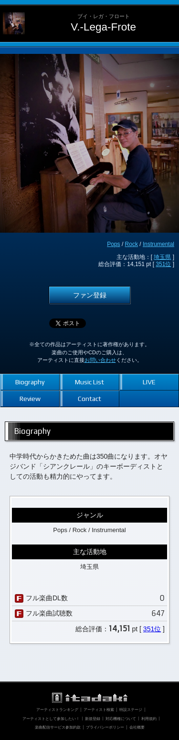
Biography (29, 382)
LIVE (149, 382)
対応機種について (120, 718)
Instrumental (158, 244)
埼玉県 (162, 257)
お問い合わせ (100, 360)
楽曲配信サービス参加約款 (58, 727)
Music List (89, 382)
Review (30, 398)
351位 (163, 264)
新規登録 (92, 718)
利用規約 (149, 718)
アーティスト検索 (99, 709)
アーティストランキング (57, 709)
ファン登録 (89, 295)
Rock (131, 244)
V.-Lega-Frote (103, 27)
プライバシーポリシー (105, 727)
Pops (113, 244)
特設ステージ (130, 709)
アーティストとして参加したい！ (51, 718)
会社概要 (137, 727)
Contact (89, 398)
